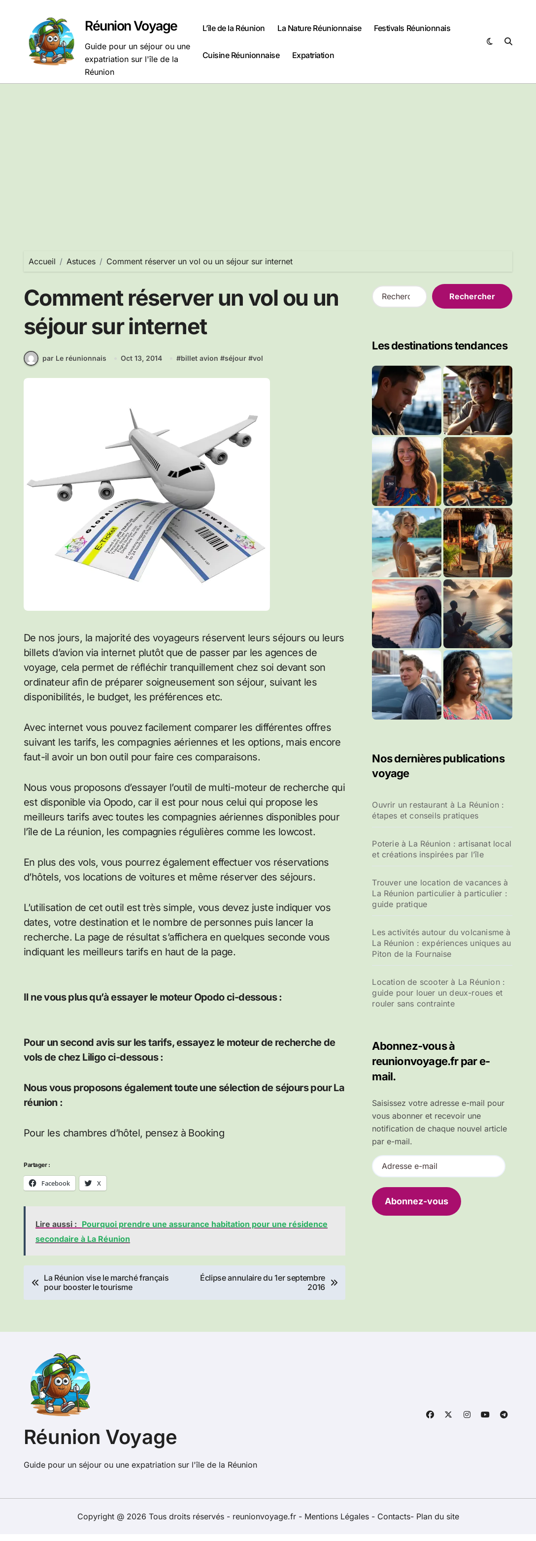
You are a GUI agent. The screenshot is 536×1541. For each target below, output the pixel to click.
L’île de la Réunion (233, 28)
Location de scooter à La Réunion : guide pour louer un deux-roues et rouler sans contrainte (438, 992)
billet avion (199, 365)
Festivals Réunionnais (412, 28)
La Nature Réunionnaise (319, 28)
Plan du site (437, 1523)
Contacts (393, 1523)
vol (258, 365)
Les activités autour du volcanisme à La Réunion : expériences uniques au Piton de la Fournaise (441, 943)
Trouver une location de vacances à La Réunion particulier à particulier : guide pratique (440, 893)
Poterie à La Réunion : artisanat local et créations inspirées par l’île (441, 849)
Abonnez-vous (416, 1201)
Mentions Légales (337, 1523)
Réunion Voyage (132, 26)
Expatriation (313, 55)
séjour (235, 365)
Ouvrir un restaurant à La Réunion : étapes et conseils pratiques (438, 810)
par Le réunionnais (65, 365)
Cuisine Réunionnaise (240, 55)
